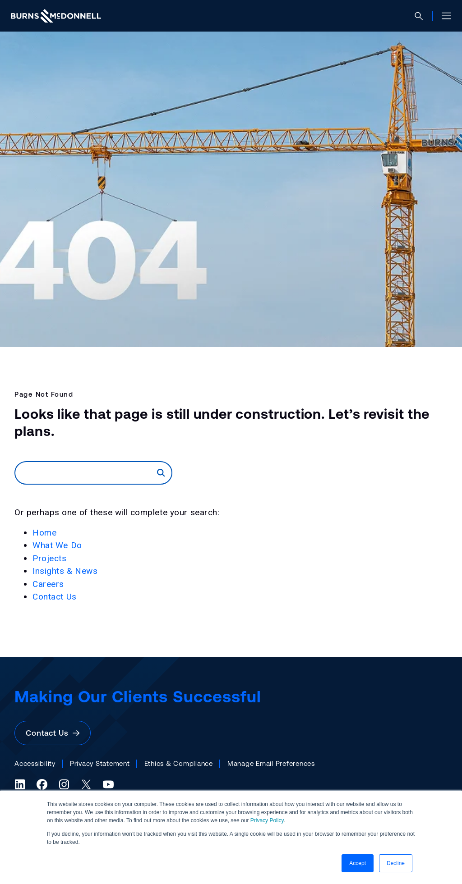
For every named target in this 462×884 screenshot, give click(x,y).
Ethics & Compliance (178, 763)
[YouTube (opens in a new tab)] (108, 784)
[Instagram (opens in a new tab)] (64, 784)
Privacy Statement (100, 763)
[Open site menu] (442, 15)
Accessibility (34, 763)
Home (44, 532)
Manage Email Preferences (271, 763)
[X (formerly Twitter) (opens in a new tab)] (86, 784)
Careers (48, 584)
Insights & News (65, 571)
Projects (49, 558)
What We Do (57, 545)
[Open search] (422, 16)
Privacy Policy (267, 820)
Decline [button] (396, 863)
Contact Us (54, 596)
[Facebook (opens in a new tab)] (42, 784)
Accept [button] (357, 863)
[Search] (86, 473)
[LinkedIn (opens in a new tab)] (19, 784)
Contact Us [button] (52, 732)
